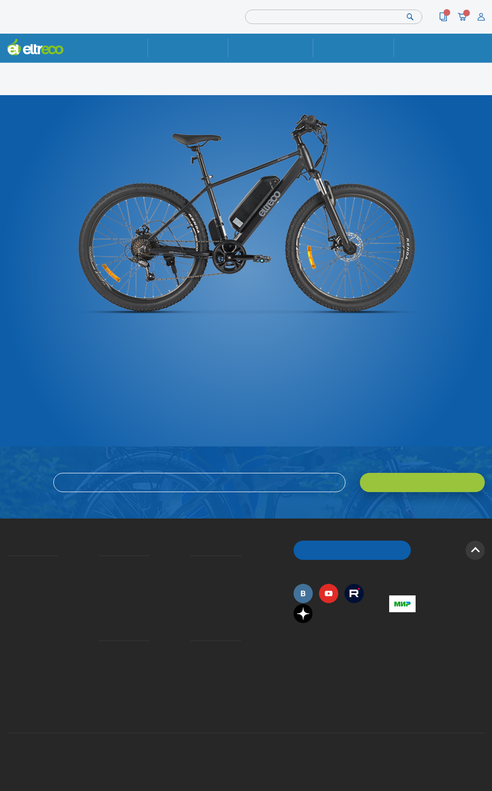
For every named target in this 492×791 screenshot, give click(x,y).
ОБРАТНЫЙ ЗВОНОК (352, 550)
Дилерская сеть (193, 663)
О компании (9, 565)
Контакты (433, 48)
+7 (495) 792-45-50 (479, 55)
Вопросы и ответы (194, 565)
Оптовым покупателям (10, 650)
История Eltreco (9, 578)
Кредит (100, 591)
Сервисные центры (194, 676)
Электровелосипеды (10, 591)
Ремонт (187, 48)
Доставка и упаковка (270, 48)
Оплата (353, 48)
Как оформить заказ (194, 578)
